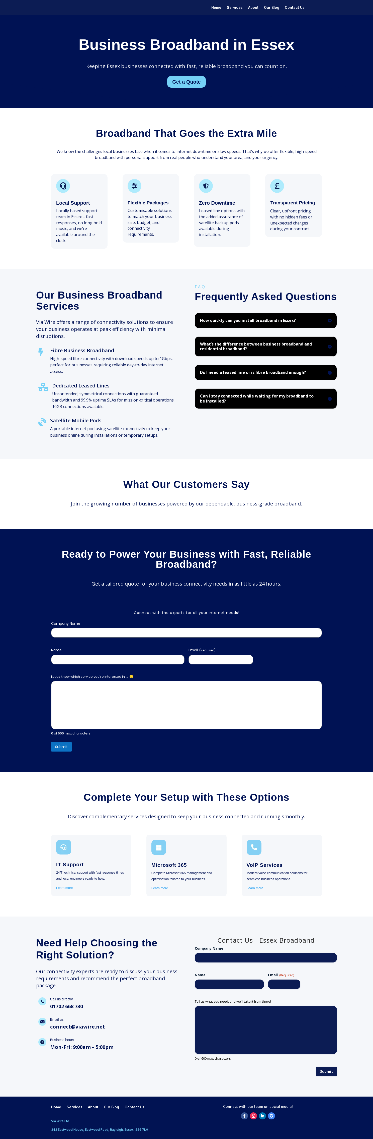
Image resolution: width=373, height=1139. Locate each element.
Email (202, 650)
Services (235, 8)
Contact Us (295, 8)
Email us (57, 1019)
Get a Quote (186, 82)
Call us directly (61, 999)
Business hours (62, 1040)
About (253, 8)
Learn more (64, 888)
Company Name (65, 623)
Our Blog (271, 8)
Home (216, 8)
